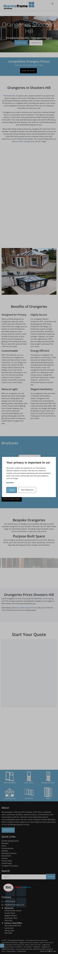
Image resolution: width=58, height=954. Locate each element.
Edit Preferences (27, 490)
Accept (11, 490)
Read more (10, 482)
